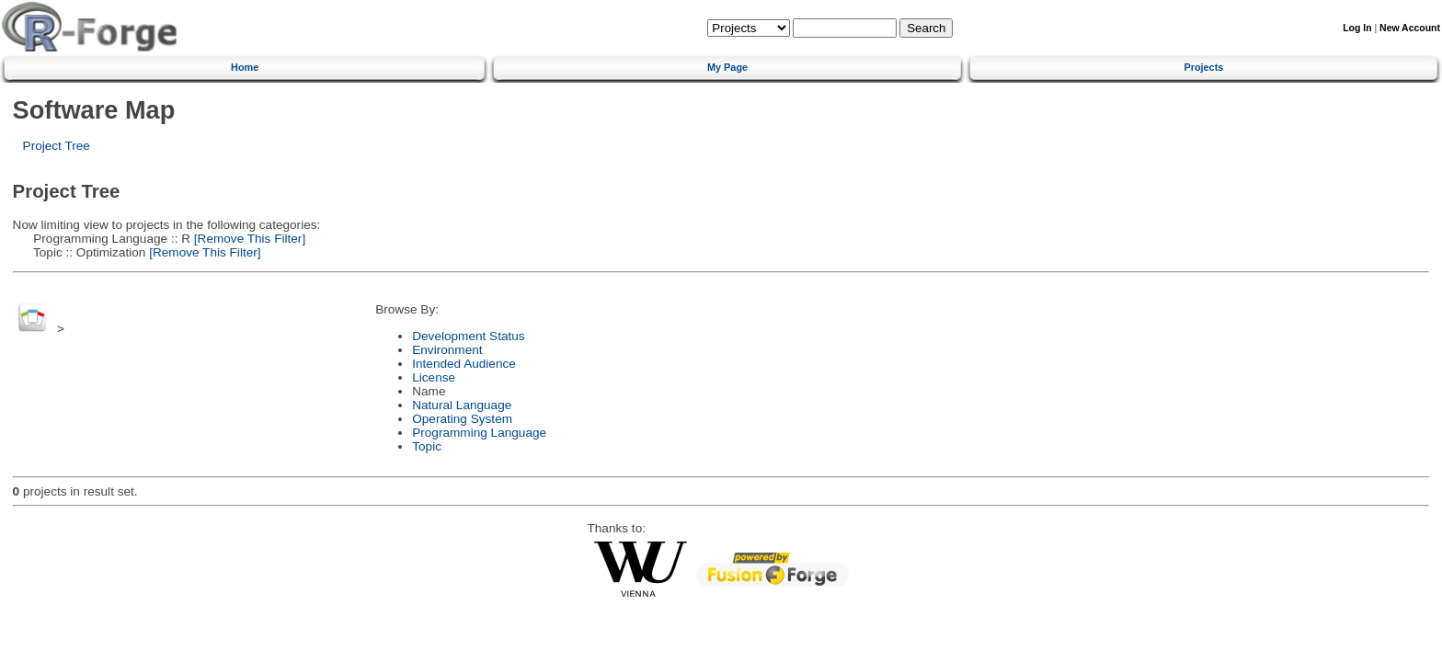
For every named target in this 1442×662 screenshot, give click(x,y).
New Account (1409, 28)
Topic (426, 446)
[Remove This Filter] (247, 238)
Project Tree (56, 146)
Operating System (462, 419)
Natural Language (461, 405)
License (433, 377)
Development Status (468, 336)
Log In (1357, 28)
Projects (1203, 67)
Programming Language (479, 432)
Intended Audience (464, 364)
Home (244, 67)
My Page (727, 67)
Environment (447, 350)
